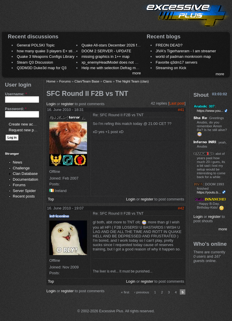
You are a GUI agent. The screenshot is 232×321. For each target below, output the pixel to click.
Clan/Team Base (87, 81)
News (17, 162)
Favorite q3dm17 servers (176, 62)
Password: (15, 109)
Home (50, 81)
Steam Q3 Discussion (35, 62)
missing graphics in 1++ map (105, 56)
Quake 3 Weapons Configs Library (45, 56)
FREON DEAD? (169, 45)
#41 (181, 109)
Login (51, 104)
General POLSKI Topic (36, 45)
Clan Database (25, 173)
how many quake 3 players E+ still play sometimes (59, 51)
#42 (181, 208)
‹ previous (141, 292)
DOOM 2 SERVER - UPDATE (106, 51)
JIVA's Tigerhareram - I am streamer (186, 51)
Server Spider (24, 191)
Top (51, 199)
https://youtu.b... (209, 192)
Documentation (25, 179)
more (136, 73)
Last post (177, 103)
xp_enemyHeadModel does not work (112, 62)
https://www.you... (210, 110)
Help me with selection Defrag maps (111, 68)
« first (125, 292)
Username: (16, 94)
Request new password (28, 130)
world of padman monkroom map (183, 56)
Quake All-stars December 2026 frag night (116, 45)
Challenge (21, 168)
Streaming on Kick (171, 68)
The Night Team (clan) (132, 81)
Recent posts (24, 196)
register (67, 104)
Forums (19, 185)
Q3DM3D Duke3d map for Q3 (41, 68)
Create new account (25, 124)
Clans (107, 81)
